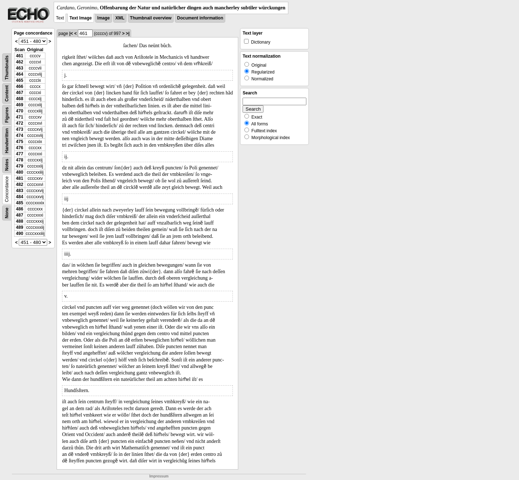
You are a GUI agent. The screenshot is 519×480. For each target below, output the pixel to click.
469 (19, 104)
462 (19, 62)
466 (19, 86)
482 (19, 184)
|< (71, 33)
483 (19, 190)
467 (19, 92)
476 (19, 147)
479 (19, 166)
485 (19, 202)
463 (19, 68)
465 (19, 80)
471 (19, 117)
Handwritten (6, 140)
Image (103, 18)
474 (19, 135)
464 (19, 74)
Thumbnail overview (151, 18)
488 (19, 221)
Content (6, 93)
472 (19, 123)
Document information (200, 18)
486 (19, 209)
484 (19, 196)
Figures (6, 115)
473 (19, 129)
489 (19, 227)
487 (19, 215)
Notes (6, 165)
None (6, 213)
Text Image (81, 18)
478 (19, 160)
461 (19, 55)
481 (19, 178)
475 (19, 141)
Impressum (158, 476)
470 (19, 111)
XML (119, 18)
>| (127, 33)
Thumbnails (6, 67)
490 (19, 233)
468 (19, 98)
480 (19, 172)
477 (19, 153)
